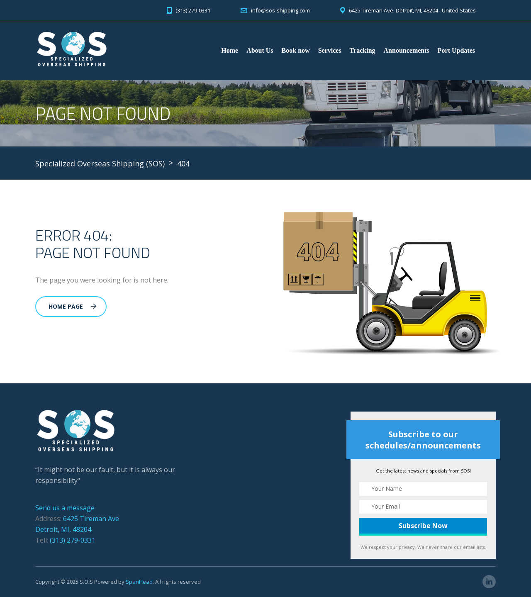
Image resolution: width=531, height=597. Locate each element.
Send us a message (65, 507)
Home (229, 50)
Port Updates (456, 50)
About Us (259, 50)
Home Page (73, 306)
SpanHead (139, 581)
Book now (296, 50)
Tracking (362, 50)
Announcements (406, 50)
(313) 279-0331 (72, 540)
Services (329, 50)
